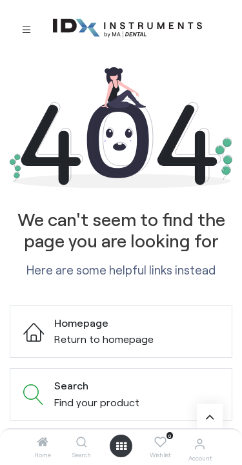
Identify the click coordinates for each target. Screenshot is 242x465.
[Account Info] (200, 443)
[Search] (82, 442)
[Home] (42, 442)
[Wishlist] (160, 442)
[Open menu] (121, 446)
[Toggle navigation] (26, 28)
